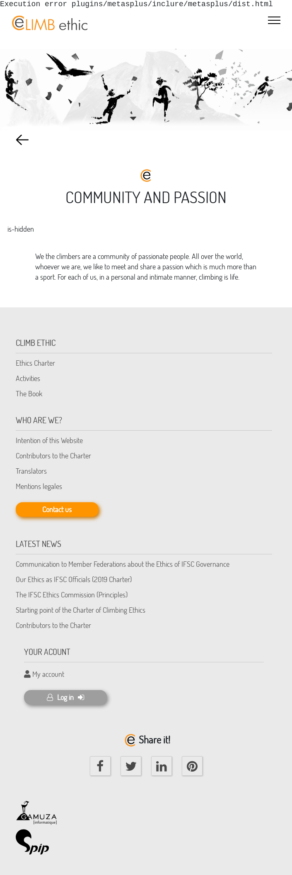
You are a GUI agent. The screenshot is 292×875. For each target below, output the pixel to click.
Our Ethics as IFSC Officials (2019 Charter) (74, 579)
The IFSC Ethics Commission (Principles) (72, 594)
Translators (31, 471)
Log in (65, 697)
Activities (28, 378)
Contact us (57, 509)
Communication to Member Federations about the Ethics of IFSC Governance (122, 564)
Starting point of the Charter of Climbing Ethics (80, 610)
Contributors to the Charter (53, 455)
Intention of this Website (49, 440)
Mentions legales (39, 486)
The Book (29, 393)
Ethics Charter (35, 363)
